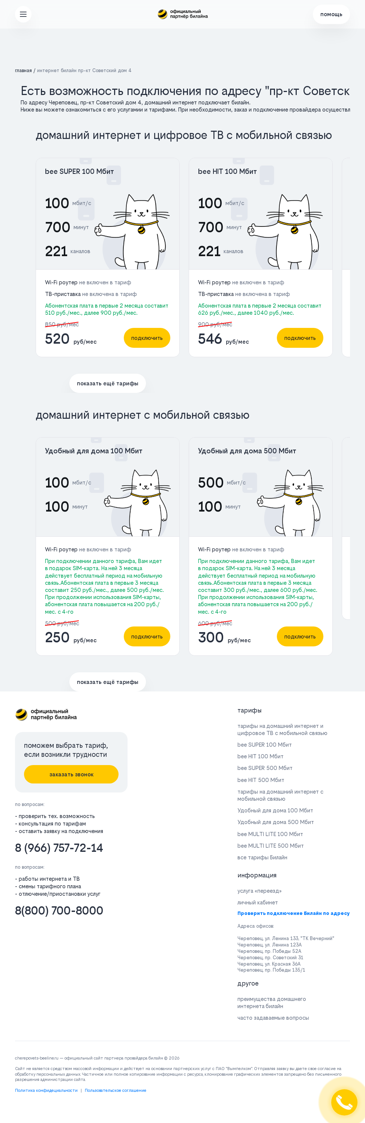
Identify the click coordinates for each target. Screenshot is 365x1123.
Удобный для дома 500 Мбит (247, 451)
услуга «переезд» (259, 891)
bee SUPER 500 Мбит (265, 768)
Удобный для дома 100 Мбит (94, 451)
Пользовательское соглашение (115, 1090)
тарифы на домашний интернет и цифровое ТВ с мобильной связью (282, 729)
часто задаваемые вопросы (273, 1017)
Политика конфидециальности (46, 1090)
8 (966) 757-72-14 (59, 847)
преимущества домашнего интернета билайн (271, 1002)
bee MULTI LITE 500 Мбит (270, 845)
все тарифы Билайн (262, 857)
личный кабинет (257, 902)
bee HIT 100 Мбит (227, 171)
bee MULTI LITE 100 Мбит (270, 834)
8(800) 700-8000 (59, 910)
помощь (331, 14)
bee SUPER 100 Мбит (79, 171)
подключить (147, 338)
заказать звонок (71, 774)
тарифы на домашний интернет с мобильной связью (280, 795)
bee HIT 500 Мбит (260, 780)
